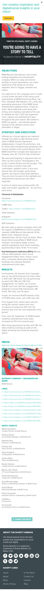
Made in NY (8, 551)
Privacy (12, 584)
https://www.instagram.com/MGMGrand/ (19, 219)
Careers (27, 580)
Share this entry (22, 519)
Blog (26, 584)
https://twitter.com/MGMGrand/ (22, 209)
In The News (29, 573)
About (5, 576)
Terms (5, 584)
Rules (5, 580)
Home (5, 573)
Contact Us (28, 576)
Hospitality (33, 56)
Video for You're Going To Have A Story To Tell (22, 345)
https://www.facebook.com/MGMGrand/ (19, 201)
